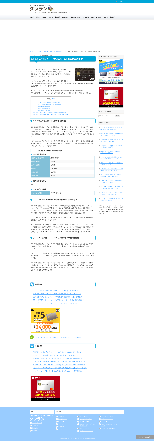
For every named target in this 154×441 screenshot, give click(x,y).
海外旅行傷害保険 (43, 106)
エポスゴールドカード (107, 419)
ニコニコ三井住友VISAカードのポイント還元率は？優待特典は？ (56, 290)
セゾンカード (61, 421)
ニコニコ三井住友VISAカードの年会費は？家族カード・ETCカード (57, 294)
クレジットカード (37, 423)
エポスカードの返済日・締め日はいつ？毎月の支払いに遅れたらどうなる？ (60, 361)
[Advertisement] (77, 36)
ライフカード (61, 429)
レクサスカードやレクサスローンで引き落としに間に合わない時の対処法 (59, 365)
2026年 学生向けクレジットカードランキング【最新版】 (45, 17)
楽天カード (61, 426)
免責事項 (34, 430)
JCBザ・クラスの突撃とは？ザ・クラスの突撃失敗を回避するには (56, 355)
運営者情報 (35, 428)
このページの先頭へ (145, 437)
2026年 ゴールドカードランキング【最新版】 (103, 17)
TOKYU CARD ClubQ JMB (108, 428)
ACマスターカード (85, 416)
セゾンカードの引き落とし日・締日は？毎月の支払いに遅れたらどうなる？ (60, 368)
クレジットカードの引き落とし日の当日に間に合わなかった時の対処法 (111, 128)
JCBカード (61, 416)
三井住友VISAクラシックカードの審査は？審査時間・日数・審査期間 (57, 297)
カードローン (35, 425)
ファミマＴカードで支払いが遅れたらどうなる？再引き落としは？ (111, 199)
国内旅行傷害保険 (43, 108)
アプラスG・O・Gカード (86, 431)
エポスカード (104, 421)
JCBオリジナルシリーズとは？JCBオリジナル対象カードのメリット (111, 181)
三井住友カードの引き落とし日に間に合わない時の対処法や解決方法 (57, 358)
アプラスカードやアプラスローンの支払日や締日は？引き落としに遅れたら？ (111, 193)
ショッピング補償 (43, 110)
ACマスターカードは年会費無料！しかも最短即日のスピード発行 (58, 337)
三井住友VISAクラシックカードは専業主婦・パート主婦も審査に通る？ (58, 300)
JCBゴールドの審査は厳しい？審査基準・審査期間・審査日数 (111, 163)
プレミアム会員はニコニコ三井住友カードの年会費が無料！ (51, 115)
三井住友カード (62, 419)
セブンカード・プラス (86, 419)
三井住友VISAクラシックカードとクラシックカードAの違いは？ (56, 303)
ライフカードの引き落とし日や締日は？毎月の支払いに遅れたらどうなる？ (111, 187)
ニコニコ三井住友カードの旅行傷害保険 (47, 104)
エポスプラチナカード (107, 416)
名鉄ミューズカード (85, 428)
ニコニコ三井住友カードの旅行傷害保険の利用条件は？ (49, 112)
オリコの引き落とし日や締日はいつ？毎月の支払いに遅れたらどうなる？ (111, 169)
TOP (39, 51)
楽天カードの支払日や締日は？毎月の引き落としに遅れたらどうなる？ (111, 134)
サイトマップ (120, 1)
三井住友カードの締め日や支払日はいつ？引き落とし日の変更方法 (111, 146)
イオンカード (61, 424)
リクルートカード (84, 421)
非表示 (52, 99)
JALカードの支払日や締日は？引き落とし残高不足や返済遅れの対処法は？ (111, 175)
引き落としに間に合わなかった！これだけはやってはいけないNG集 (57, 352)
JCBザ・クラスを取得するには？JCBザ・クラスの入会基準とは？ (111, 152)
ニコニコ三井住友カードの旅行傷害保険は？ (46, 102)
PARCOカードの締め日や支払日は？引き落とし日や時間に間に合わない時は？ (111, 158)
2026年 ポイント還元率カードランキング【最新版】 (76, 17)
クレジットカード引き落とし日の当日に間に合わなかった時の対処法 (57, 371)
